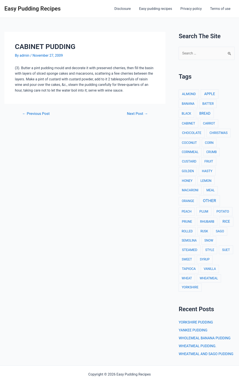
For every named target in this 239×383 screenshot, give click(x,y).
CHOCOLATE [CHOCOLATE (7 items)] (191, 133)
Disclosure (127, 9)
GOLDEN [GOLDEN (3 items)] (188, 171)
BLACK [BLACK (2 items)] (186, 113)
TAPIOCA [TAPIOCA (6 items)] (189, 269)
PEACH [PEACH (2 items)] (187, 211)
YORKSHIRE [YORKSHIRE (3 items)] (190, 287)
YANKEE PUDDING (193, 330)
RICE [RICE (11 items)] (226, 221)
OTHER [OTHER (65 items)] (209, 200)
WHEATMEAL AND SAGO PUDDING (206, 354)
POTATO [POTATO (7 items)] (222, 211)
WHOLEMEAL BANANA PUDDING (204, 338)
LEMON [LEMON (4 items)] (205, 181)
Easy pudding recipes (158, 9)
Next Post (137, 114)
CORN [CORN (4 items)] (209, 143)
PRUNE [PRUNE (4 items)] (187, 222)
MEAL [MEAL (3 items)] (210, 190)
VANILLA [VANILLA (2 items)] (210, 269)
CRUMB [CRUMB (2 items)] (211, 152)
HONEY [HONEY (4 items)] (187, 181)
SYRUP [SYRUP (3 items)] (205, 259)
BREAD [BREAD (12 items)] (205, 113)
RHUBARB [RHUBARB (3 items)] (207, 222)
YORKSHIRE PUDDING (196, 322)
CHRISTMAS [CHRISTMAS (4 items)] (218, 133)
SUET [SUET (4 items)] (226, 250)
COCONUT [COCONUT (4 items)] (189, 143)
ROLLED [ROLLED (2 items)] (187, 231)
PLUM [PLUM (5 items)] (203, 211)
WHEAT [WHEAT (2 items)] (187, 278)
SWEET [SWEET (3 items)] (187, 259)
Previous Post (36, 114)
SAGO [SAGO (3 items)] (220, 231)
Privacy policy (193, 9)
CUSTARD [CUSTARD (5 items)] (189, 161)
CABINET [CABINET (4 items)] (188, 123)
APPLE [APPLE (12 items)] (209, 94)
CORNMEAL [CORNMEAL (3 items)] (190, 152)
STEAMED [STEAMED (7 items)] (189, 250)
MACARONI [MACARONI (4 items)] (190, 190)
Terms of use (221, 9)
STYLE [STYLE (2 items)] (209, 250)
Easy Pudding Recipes (32, 8)
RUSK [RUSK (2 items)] (204, 231)
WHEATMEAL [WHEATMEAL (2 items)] (209, 278)
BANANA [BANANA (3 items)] (188, 104)
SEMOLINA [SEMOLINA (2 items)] (189, 240)
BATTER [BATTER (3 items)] (208, 104)
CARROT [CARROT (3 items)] (209, 123)
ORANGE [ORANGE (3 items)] (188, 201)
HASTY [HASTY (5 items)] (207, 171)
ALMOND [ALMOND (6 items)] (189, 94)
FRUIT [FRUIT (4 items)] (208, 161)
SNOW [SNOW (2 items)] (208, 240)
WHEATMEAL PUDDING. (197, 346)
